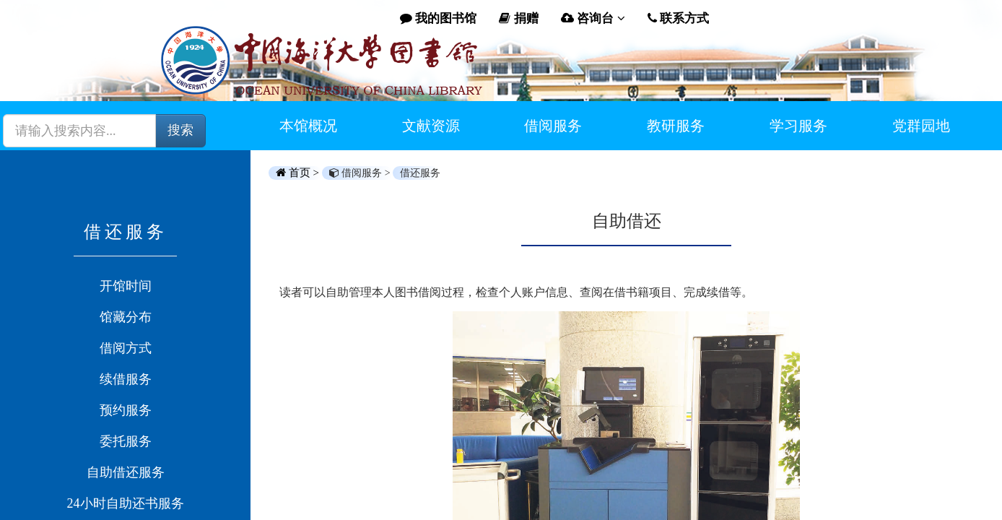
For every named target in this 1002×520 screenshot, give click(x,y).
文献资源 (431, 126)
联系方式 (678, 18)
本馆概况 (308, 126)
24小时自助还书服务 (125, 503)
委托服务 (126, 441)
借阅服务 (553, 126)
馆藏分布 (126, 317)
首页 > (299, 172)
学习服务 (798, 126)
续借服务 (126, 379)
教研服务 (676, 126)
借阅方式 (126, 348)
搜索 (180, 130)
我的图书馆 (438, 18)
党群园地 (921, 126)
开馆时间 (126, 286)
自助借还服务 (126, 472)
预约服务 (126, 410)
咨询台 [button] (592, 18)
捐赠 (518, 18)
